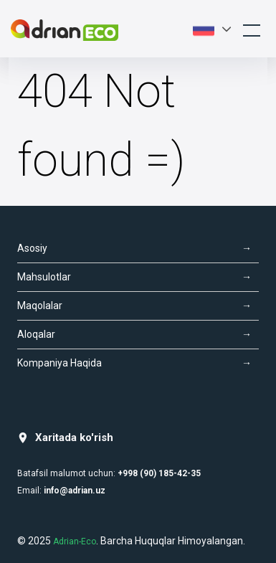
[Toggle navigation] (251, 28)
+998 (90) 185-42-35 (159, 473)
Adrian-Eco (74, 541)
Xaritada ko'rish (65, 437)
